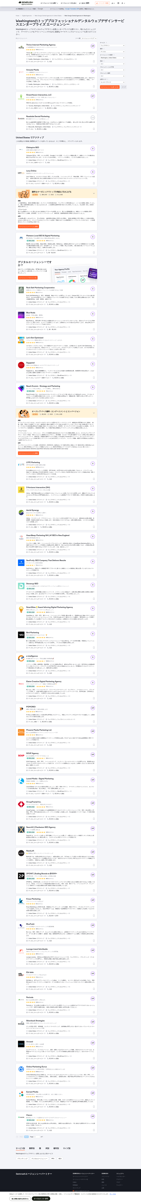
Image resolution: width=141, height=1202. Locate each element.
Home (17, 15)
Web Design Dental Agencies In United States (48, 15)
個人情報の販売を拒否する (20, 1199)
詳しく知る (113, 1194)
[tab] (20, 1148)
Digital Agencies (27, 15)
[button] (113, 3)
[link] (69, 3)
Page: (32, 1137)
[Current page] (37, 1137)
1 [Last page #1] (42, 1137)
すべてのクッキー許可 (41, 1199)
